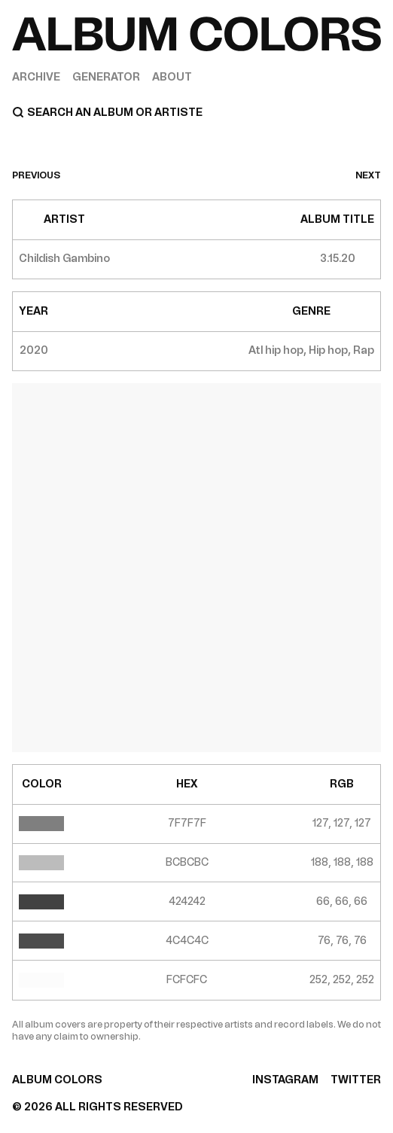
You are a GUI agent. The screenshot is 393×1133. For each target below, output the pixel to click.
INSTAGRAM (285, 1080)
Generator (106, 77)
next (368, 175)
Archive (36, 77)
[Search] (196, 112)
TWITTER (356, 1080)
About (172, 77)
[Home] (196, 33)
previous (36, 175)
